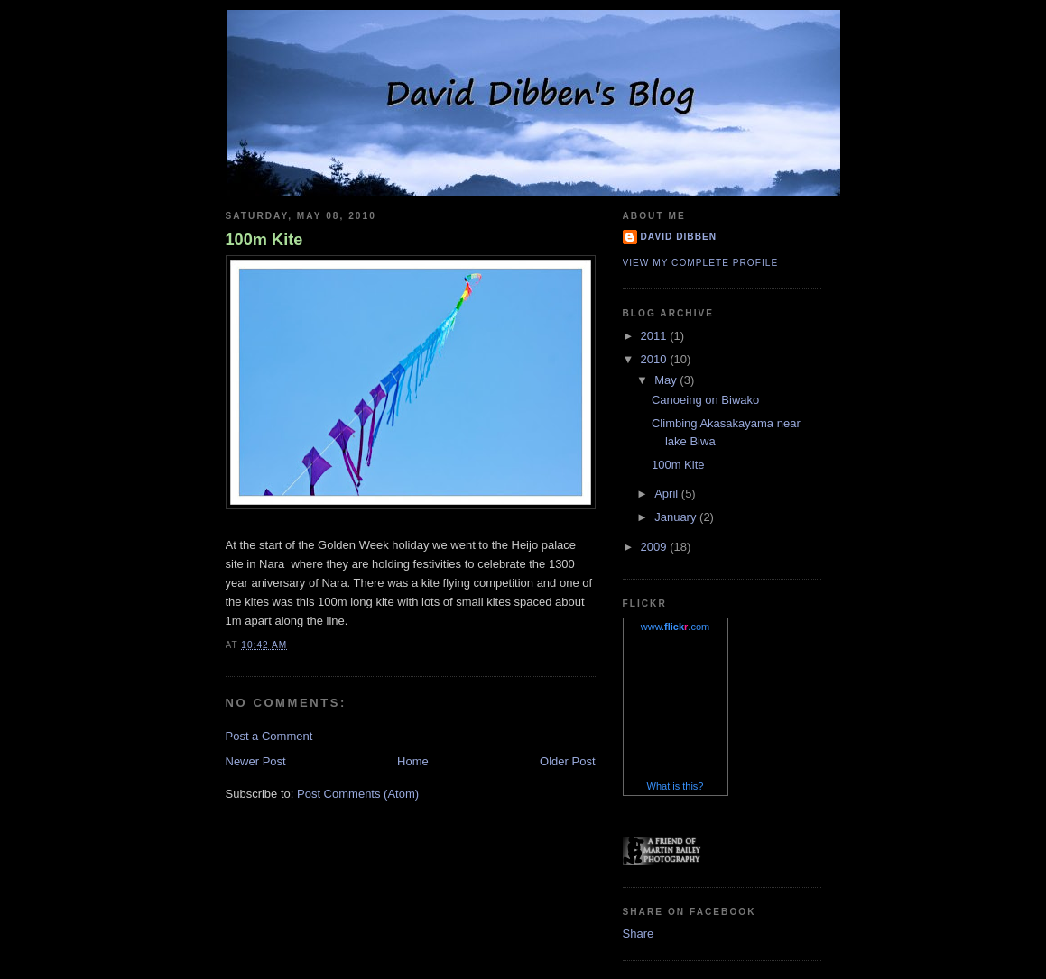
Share (638, 933)
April (667, 493)
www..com (675, 626)
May (667, 380)
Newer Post (256, 761)
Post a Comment (269, 736)
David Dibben (679, 237)
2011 (656, 336)
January (676, 517)
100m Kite (264, 240)
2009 (656, 547)
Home (413, 761)
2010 (656, 359)
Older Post (567, 761)
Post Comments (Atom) (358, 794)
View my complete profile (701, 263)
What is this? (675, 786)
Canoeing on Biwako (705, 400)
